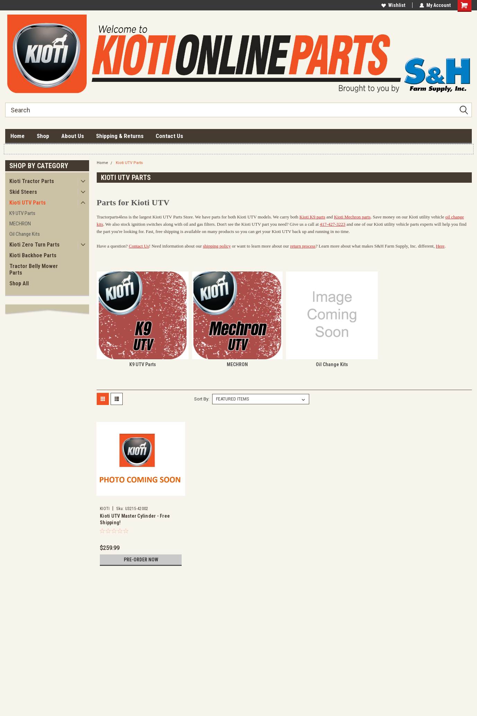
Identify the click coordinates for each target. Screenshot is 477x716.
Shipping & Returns (120, 135)
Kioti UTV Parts (27, 202)
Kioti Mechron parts (352, 216)
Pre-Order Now (140, 559)
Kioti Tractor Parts (31, 181)
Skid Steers (23, 192)
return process (302, 246)
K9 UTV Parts (22, 213)
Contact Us (169, 135)
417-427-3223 (333, 224)
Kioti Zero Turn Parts (34, 244)
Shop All (19, 283)
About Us (72, 135)
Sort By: (201, 399)
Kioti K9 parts (312, 216)
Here (440, 246)
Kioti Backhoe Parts (33, 255)
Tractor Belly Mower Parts (33, 269)
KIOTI (105, 508)
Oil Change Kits (24, 234)
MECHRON (20, 224)
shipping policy (217, 246)
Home (17, 135)
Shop (43, 135)
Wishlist (393, 5)
